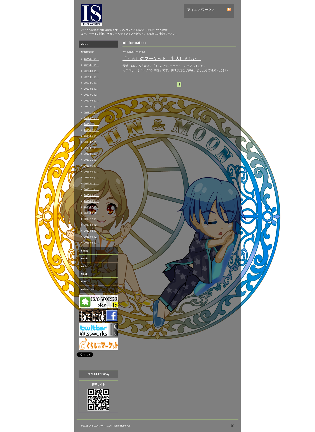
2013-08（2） (91, 225)
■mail (84, 273)
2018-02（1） (91, 142)
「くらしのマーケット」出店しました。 (161, 58)
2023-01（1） (91, 83)
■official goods (88, 289)
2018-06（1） (91, 130)
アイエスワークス (98, 425)
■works (85, 258)
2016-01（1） (91, 183)
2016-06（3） (91, 165)
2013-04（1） (91, 230)
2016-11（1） (91, 159)
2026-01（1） (91, 59)
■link (83, 281)
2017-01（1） (91, 154)
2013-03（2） (91, 236)
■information (87, 51)
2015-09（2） (91, 195)
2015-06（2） (91, 213)
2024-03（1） (91, 71)
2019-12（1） (91, 112)
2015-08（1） (91, 201)
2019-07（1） (91, 118)
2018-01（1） (91, 148)
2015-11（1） (91, 189)
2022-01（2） (91, 94)
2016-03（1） (91, 177)
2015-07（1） (91, 207)
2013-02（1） (91, 242)
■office (84, 250)
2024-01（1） (91, 77)
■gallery (85, 266)
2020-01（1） (91, 106)
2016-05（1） (91, 171)
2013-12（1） (91, 219)
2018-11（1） (91, 124)
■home (84, 44)
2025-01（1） (91, 65)
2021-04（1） (91, 100)
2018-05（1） (91, 136)
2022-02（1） (91, 88)
